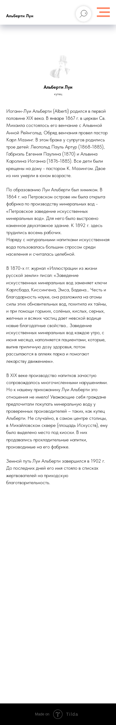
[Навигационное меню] (103, 12)
